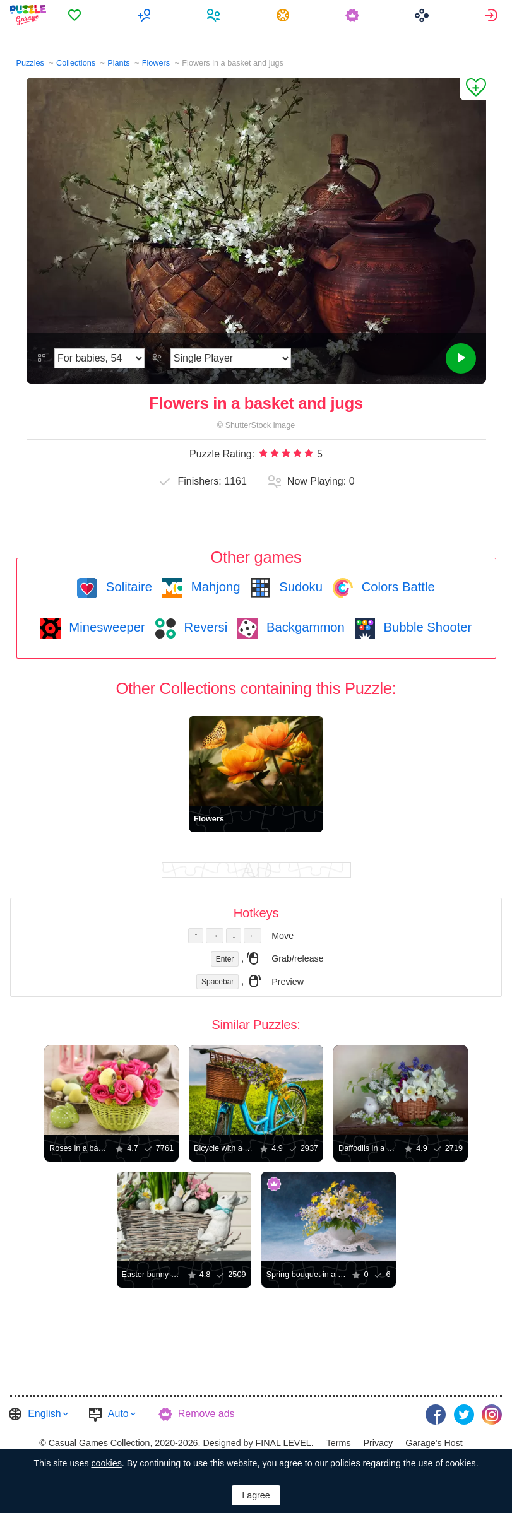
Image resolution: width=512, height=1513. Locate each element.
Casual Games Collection (99, 1443)
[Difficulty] (99, 358)
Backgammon (304, 627)
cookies (106, 1463)
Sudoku (299, 587)
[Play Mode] (230, 358)
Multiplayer (145, 15)
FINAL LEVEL (283, 1443)
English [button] (44, 1413)
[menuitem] (76, 15)
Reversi (204, 627)
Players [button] (215, 15)
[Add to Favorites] (473, 89)
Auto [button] (118, 1413)
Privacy (378, 1443)
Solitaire (127, 587)
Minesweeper (105, 627)
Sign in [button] (493, 15)
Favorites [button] (76, 15)
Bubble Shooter (426, 627)
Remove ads (206, 1413)
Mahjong (214, 587)
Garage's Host (434, 1443)
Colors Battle (396, 587)
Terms (338, 1443)
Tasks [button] (284, 15)
